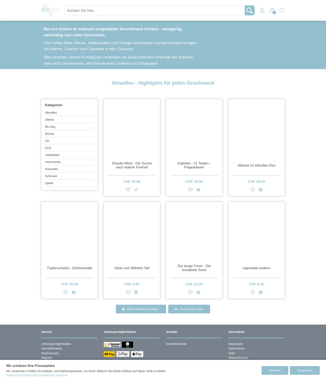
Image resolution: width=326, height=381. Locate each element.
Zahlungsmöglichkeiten (56, 344)
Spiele (49, 183)
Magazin (46, 357)
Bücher (49, 133)
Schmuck (51, 176)
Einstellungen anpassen (52, 375)
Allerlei (49, 119)
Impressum (235, 344)
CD (47, 140)
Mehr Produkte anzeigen (143, 309)
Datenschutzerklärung (20, 375)
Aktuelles (51, 112)
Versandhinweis (51, 348)
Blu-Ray (50, 126)
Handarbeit (52, 155)
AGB (231, 353)
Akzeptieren (304, 370)
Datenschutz (236, 348)
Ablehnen (275, 370)
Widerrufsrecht (237, 357)
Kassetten (51, 169)
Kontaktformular (176, 344)
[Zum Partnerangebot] (135, 190)
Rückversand (49, 353)
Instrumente (53, 162)
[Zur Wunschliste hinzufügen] (128, 190)
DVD (48, 148)
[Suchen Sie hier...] (155, 10)
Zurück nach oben (191, 309)
